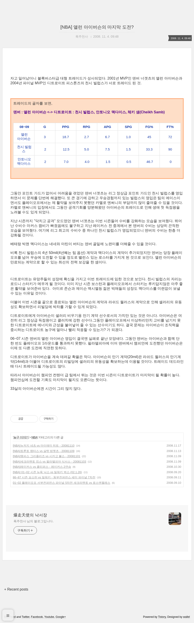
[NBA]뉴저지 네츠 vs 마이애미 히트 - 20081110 (43, 445)
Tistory (162, 616)
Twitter (25, 616)
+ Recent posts (16, 589)
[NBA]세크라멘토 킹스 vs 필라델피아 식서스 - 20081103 (49, 461)
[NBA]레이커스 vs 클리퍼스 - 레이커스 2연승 (42, 466)
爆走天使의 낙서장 (30, 515)
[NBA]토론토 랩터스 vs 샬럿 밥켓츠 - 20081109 (43, 451)
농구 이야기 (21, 437)
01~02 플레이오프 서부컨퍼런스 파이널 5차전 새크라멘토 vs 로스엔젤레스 (61, 482)
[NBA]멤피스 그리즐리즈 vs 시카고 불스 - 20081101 (46, 456)
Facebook (37, 616)
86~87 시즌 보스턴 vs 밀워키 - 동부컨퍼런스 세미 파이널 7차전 (54, 477)
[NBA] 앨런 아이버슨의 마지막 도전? (97, 27)
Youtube (49, 616)
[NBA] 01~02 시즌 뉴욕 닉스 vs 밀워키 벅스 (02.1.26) (47, 472)
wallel (186, 616)
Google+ (61, 616)
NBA (35, 437)
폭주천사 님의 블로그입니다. (34, 521)
